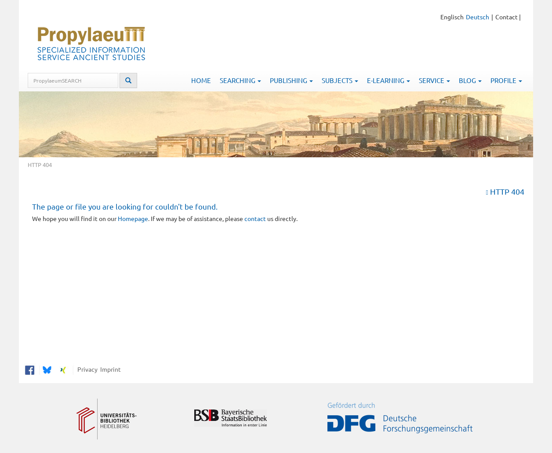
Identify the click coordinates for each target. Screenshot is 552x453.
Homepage (133, 218)
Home (201, 80)
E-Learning (388, 80)
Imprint (109, 369)
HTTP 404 (507, 191)
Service (434, 80)
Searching (240, 80)
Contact (506, 17)
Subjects (340, 80)
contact (255, 218)
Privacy (86, 369)
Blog (470, 80)
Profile (506, 80)
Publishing (291, 80)
